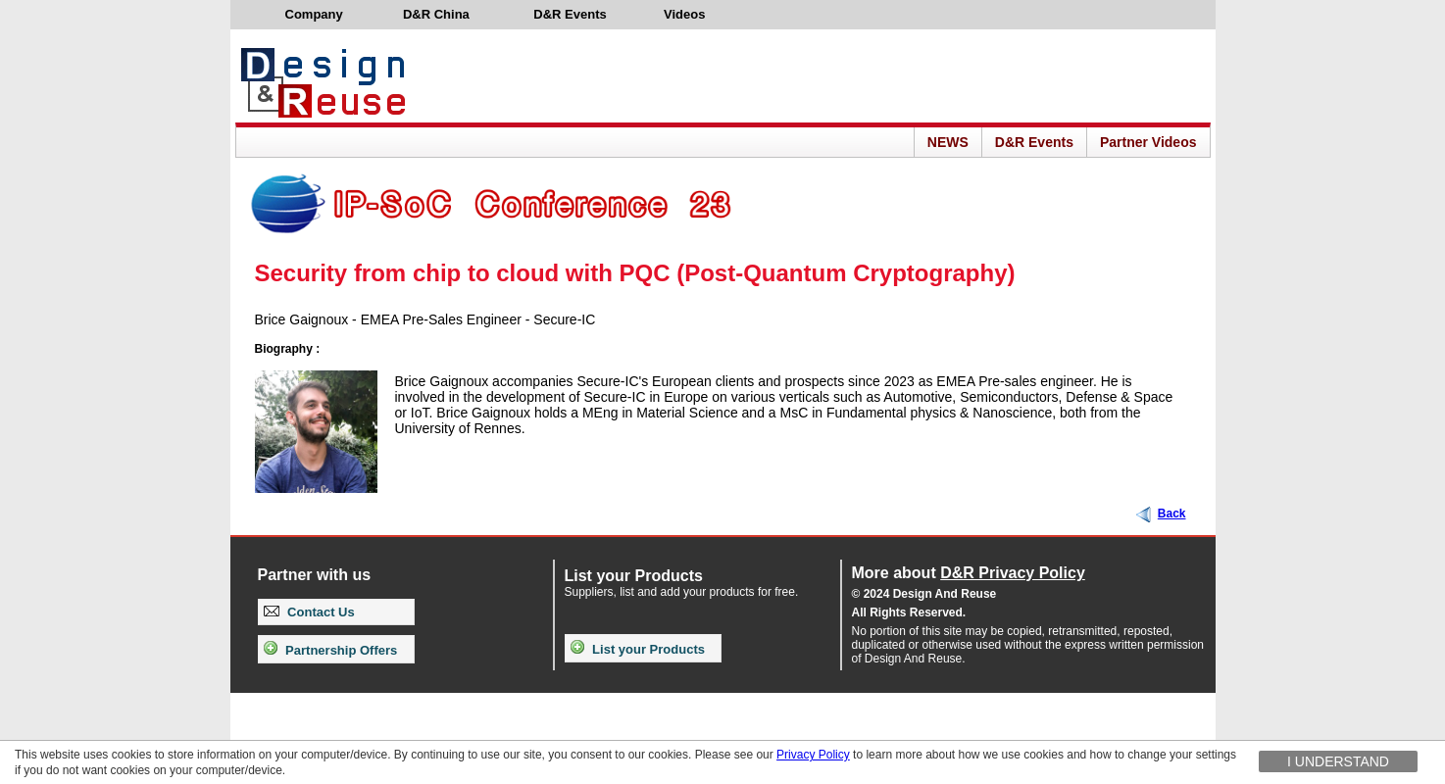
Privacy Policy (813, 754)
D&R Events (1034, 142)
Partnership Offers (331, 650)
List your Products (638, 649)
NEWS (948, 142)
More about (968, 572)
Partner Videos (1148, 142)
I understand (1338, 761)
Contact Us (309, 612)
